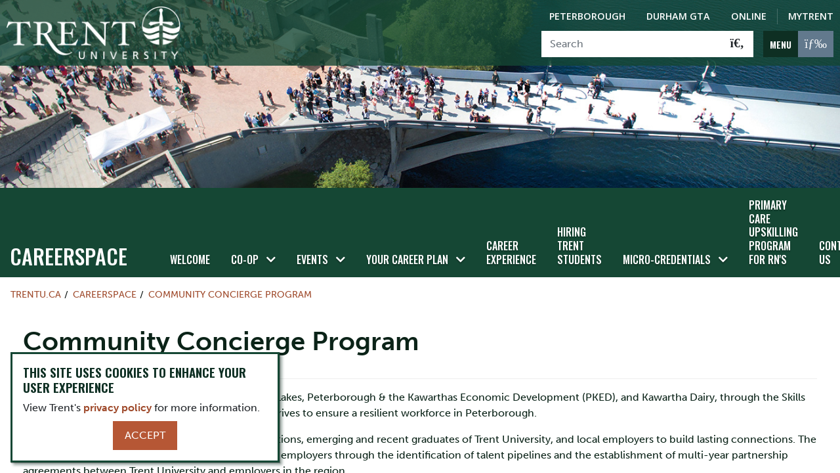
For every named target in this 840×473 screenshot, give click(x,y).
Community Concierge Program (230, 294)
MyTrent (810, 16)
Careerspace (68, 255)
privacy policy (117, 407)
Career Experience (511, 252)
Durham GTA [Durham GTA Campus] (678, 16)
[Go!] (737, 44)
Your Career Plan (407, 259)
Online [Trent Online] (748, 16)
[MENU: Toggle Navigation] (798, 44)
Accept (145, 435)
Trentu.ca (35, 294)
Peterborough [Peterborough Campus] (587, 16)
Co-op (245, 259)
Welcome (190, 259)
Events (312, 259)
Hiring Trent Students (579, 245)
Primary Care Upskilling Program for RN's (773, 232)
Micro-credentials (667, 259)
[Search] (631, 44)
